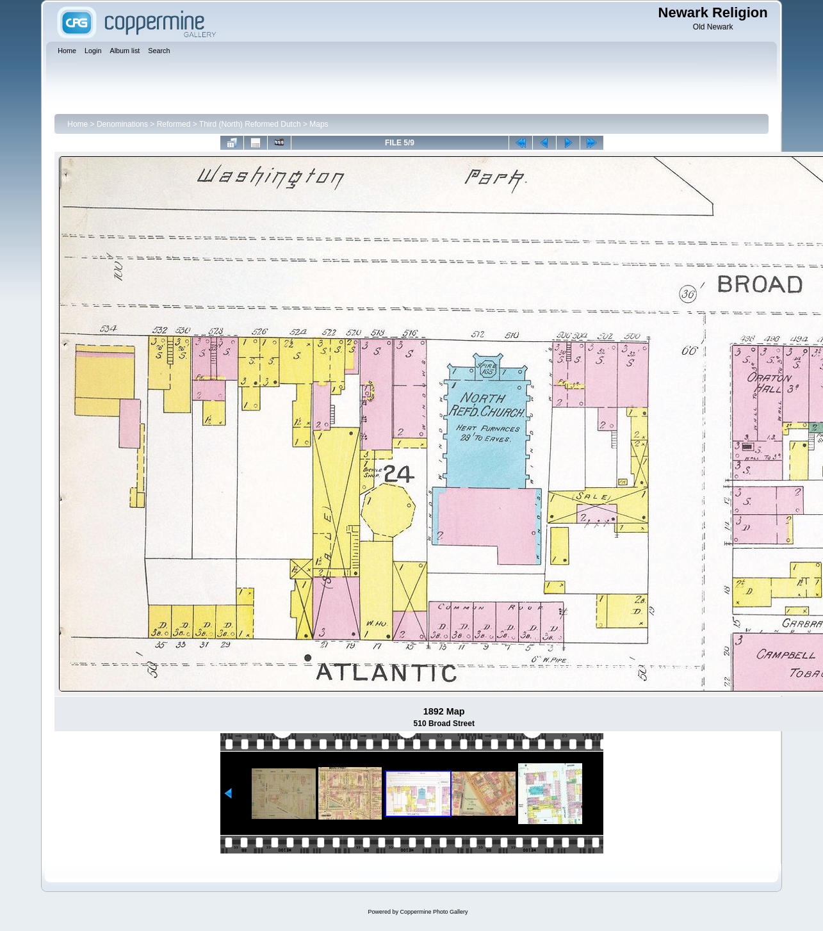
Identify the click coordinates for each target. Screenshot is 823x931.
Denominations (122, 124)
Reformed (174, 124)
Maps (318, 124)
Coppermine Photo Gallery (434, 912)
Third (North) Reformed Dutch (250, 124)
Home (77, 124)
